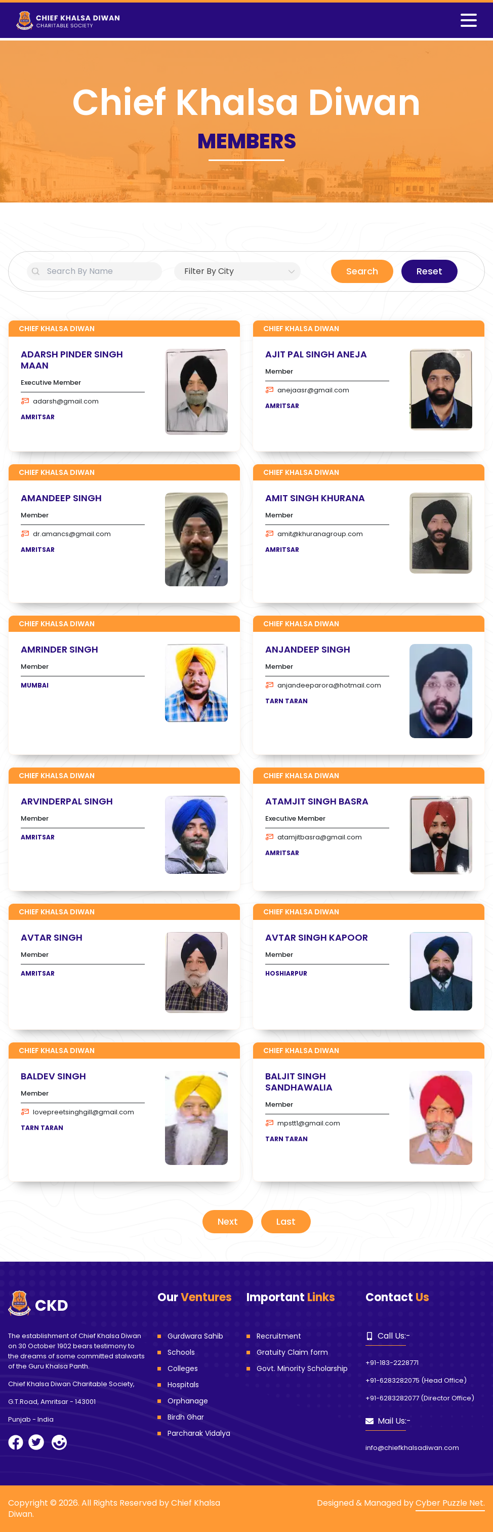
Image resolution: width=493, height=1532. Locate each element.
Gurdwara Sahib (195, 1336)
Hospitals (183, 1385)
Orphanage (188, 1401)
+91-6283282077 (392, 1398)
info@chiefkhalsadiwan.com (412, 1448)
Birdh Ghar (186, 1417)
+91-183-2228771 (392, 1362)
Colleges (183, 1368)
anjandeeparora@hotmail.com (323, 685)
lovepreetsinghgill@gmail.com (77, 1112)
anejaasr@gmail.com (307, 390)
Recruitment (279, 1336)
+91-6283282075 (392, 1380)
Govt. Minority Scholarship (302, 1368)
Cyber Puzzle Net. (450, 1503)
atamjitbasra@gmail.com (313, 837)
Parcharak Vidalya (199, 1433)
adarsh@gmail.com (60, 401)
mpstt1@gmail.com (302, 1123)
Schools (181, 1352)
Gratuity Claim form (292, 1352)
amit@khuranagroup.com (314, 534)
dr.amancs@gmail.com (66, 534)
